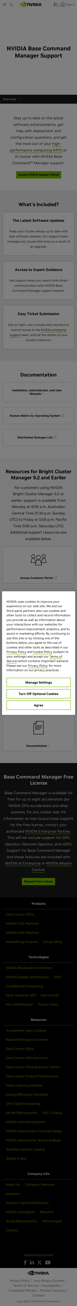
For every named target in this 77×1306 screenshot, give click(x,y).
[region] (38, 653)
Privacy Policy (16, 652)
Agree (38, 705)
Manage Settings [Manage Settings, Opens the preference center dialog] (38, 682)
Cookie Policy (42, 652)
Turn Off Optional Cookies (38, 694)
